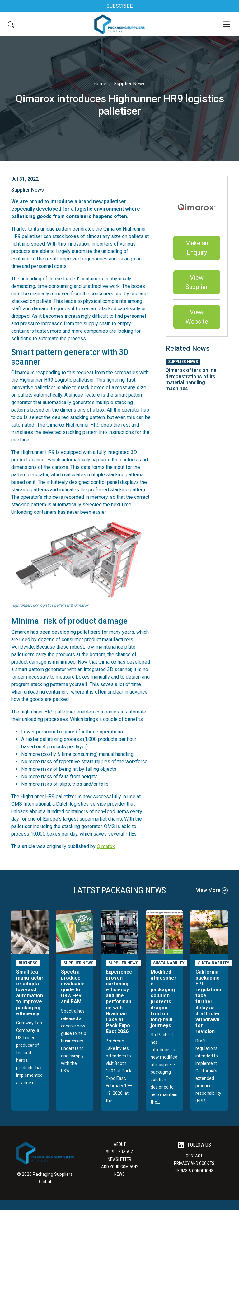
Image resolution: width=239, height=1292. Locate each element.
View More (212, 890)
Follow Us (194, 1145)
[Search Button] (11, 24)
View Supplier (196, 282)
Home (99, 84)
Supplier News (130, 84)
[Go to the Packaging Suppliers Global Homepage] (119, 24)
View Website (196, 316)
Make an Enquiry (196, 247)
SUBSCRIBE (119, 6)
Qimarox (106, 846)
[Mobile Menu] (226, 24)
